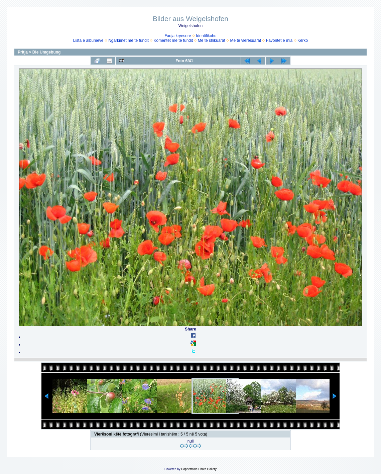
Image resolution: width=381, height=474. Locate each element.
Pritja (23, 52)
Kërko (302, 40)
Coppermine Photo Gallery (199, 469)
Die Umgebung (46, 52)
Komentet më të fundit (173, 40)
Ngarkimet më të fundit (128, 40)
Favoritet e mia (279, 40)
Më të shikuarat (211, 40)
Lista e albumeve (88, 40)
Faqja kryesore (177, 35)
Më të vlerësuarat (245, 40)
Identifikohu (206, 35)
